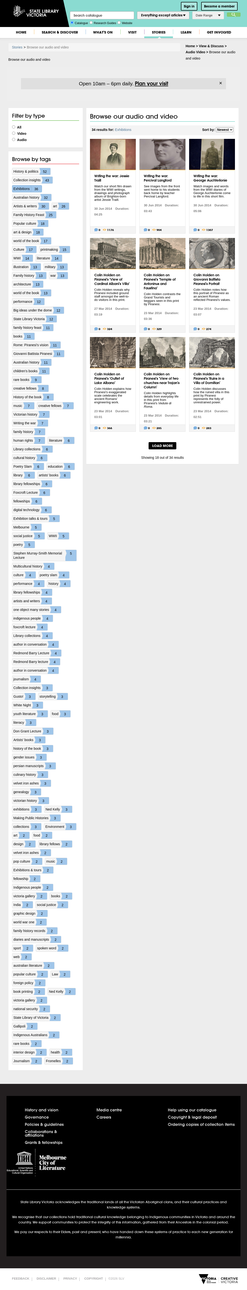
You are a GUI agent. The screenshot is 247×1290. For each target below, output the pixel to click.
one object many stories (37, 609)
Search (234, 15)
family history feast (34, 327)
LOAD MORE (162, 445)
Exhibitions (28, 188)
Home (21, 32)
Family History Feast (35, 214)
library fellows (56, 844)
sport (23, 948)
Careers (103, 1117)
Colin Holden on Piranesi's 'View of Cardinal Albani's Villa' (112, 279)
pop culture (28, 861)
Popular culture (31, 223)
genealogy (27, 792)
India (23, 904)
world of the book (32, 240)
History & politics (32, 171)
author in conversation (36, 644)
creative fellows (31, 388)
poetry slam (54, 575)
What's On (103, 32)
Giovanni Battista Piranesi (39, 353)
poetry (24, 544)
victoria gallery (30, 896)
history (59, 583)
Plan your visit (151, 83)
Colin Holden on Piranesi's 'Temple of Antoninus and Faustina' (160, 281)
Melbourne (27, 527)
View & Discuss (211, 46)
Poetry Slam (29, 466)
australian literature (34, 965)
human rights (29, 440)
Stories (158, 32)
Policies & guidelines (44, 1124)
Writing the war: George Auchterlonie (210, 178)
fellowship (27, 878)
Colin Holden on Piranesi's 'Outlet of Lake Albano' (109, 378)
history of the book (33, 748)
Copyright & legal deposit (192, 1117)
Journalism (28, 1061)
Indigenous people (33, 887)
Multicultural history (34, 566)
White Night (28, 705)
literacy (25, 722)
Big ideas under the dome (39, 310)
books (24, 336)
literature (49, 258)
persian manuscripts (35, 766)
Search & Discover (60, 32)
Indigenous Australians (37, 1035)
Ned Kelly (59, 809)
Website (124, 22)
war (59, 275)
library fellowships (33, 483)
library (24, 475)
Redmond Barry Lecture (38, 653)
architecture (28, 284)
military (56, 266)
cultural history (30, 457)
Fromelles (59, 1061)
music (24, 405)
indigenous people (33, 618)
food (61, 713)
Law (61, 974)
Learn (186, 32)
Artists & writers (31, 206)
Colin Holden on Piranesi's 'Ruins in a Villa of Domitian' (208, 378)
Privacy (70, 1278)
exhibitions (27, 809)
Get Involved (219, 32)
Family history (30, 275)
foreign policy (30, 982)
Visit (132, 32)
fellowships (28, 501)
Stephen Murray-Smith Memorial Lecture (45, 555)
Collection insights (33, 180)
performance (29, 301)
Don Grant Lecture (33, 731)
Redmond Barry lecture (37, 661)
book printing (29, 991)
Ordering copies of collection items (201, 1124)
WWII (59, 536)
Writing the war (31, 423)
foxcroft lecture (31, 627)
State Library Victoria (35, 319)
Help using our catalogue (192, 1109)
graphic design (31, 913)
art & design (29, 232)
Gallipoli (26, 1026)
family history (29, 431)
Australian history (32, 197)
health (61, 1052)
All (16, 127)
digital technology (33, 510)
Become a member (219, 6)
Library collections (33, 449)
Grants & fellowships (43, 1142)
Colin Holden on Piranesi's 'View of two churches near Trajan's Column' (161, 380)
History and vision (41, 1109)
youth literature (31, 713)
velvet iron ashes (32, 783)
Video (19, 133)
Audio (19, 140)
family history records (35, 930)
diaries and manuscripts (37, 939)
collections (27, 826)
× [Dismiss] (220, 83)
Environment (60, 826)
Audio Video (195, 52)
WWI (23, 258)
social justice (29, 536)
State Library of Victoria (37, 1017)
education (61, 466)
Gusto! (24, 696)
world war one (30, 922)
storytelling (54, 696)
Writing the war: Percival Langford (158, 178)
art (61, 206)
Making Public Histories (37, 818)
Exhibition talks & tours (37, 518)
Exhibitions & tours (34, 870)
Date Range (208, 15)
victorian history (31, 800)
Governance (37, 1117)
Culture (25, 249)
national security (32, 1009)
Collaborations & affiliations (41, 1133)
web (23, 956)
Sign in (189, 6)
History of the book (34, 397)
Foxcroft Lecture (32, 492)
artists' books (54, 475)
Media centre (109, 1109)
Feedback (20, 1278)
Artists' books (30, 739)
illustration (27, 266)
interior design (30, 1052)
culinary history (31, 774)
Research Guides (102, 22)
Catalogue (79, 22)
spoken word (52, 948)
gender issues (30, 757)
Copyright (93, 1278)
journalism (27, 679)
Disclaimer (46, 1278)
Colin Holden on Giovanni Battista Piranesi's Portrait (206, 279)
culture (25, 575)
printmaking (55, 249)
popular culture (31, 974)
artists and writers (33, 601)
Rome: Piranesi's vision (37, 345)
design (24, 844)
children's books (32, 371)
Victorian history (31, 414)
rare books (27, 379)
